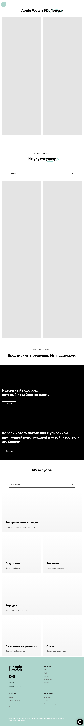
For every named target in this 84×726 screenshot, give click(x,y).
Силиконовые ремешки (22, 646)
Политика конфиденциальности (54, 704)
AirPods (46, 676)
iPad (45, 673)
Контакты (47, 697)
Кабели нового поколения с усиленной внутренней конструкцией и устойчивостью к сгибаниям (40, 437)
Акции (11, 697)
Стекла (51, 646)
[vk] (10, 676)
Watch (50, 679)
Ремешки (52, 563)
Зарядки (11, 605)
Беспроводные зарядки (22, 522)
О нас (46, 700)
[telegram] (13, 676)
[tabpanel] (42, 264)
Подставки (13, 563)
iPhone (46, 670)
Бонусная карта (13, 704)
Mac (45, 682)
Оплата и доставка (14, 707)
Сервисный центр (14, 700)
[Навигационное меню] (4, 4)
